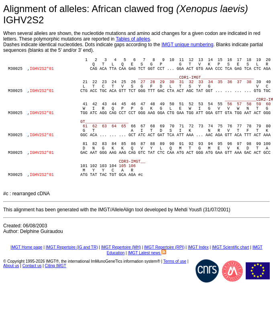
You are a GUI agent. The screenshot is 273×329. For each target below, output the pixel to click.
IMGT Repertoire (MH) (121, 282)
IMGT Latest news (147, 288)
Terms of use (174, 296)
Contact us (32, 300)
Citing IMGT (55, 300)
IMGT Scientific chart (230, 282)
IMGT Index (198, 282)
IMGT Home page (26, 282)
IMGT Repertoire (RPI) (164, 282)
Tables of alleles (133, 39)
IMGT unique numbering (187, 44)
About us (11, 300)
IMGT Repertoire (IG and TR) (72, 282)
